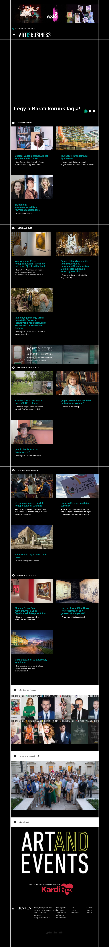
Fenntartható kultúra (28, 470)
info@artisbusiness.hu (42, 918)
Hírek (73, 908)
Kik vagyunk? (61, 908)
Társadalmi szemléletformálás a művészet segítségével (27, 207)
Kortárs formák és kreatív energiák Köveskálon (29, 401)
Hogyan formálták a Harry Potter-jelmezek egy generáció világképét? (75, 611)
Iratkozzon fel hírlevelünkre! (29, 756)
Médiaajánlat (61, 918)
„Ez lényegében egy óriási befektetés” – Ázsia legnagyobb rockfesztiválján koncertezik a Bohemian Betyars (30, 322)
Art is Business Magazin (27, 690)
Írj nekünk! (60, 910)
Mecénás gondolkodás (28, 367)
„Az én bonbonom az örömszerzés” (26, 450)
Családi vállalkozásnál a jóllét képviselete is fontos (31, 157)
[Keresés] (13, 29)
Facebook (89, 908)
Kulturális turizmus (26, 575)
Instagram (89, 910)
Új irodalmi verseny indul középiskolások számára (29, 504)
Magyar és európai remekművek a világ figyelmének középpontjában (31, 611)
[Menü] (14, 34)
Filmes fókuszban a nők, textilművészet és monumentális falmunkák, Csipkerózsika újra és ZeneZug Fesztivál (75, 266)
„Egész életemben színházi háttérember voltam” (76, 401)
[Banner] (54, 11)
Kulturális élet (24, 228)
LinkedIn (89, 913)
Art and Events (24, 822)
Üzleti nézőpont (24, 123)
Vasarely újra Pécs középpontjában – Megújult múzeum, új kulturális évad (30, 264)
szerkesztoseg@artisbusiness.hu (46, 910)
